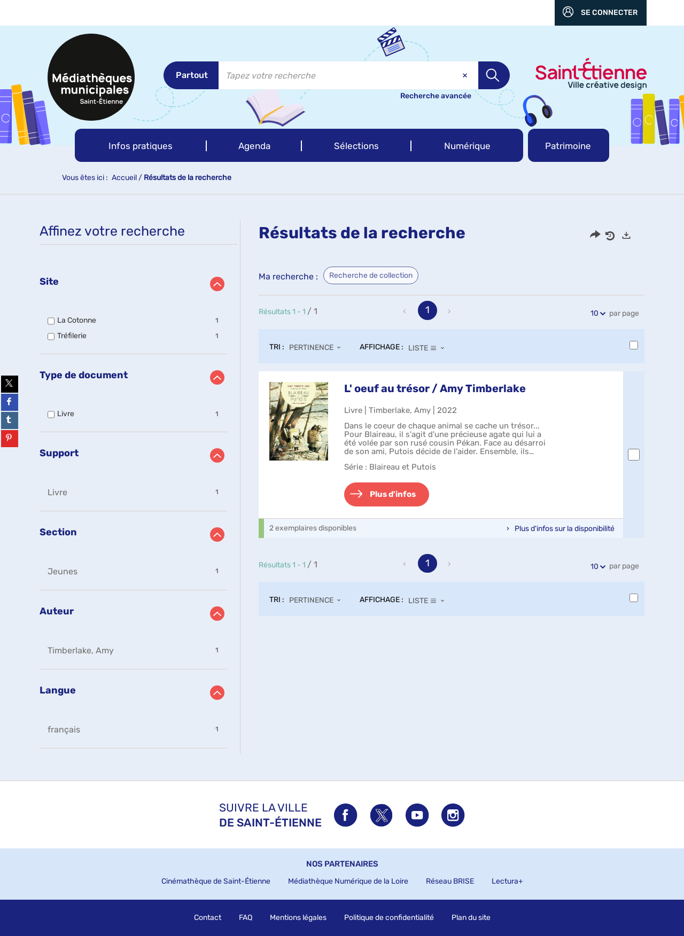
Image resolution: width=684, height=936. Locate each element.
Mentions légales (298, 917)
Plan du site (471, 917)
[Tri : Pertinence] (318, 348)
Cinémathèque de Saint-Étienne (215, 881)
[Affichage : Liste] (429, 348)
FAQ (245, 917)
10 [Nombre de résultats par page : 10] (596, 313)
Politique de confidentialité (389, 917)
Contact (207, 917)
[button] (141, 145)
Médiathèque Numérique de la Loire (348, 881)
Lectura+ (507, 881)
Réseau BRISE (450, 881)
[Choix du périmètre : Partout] (191, 75)
